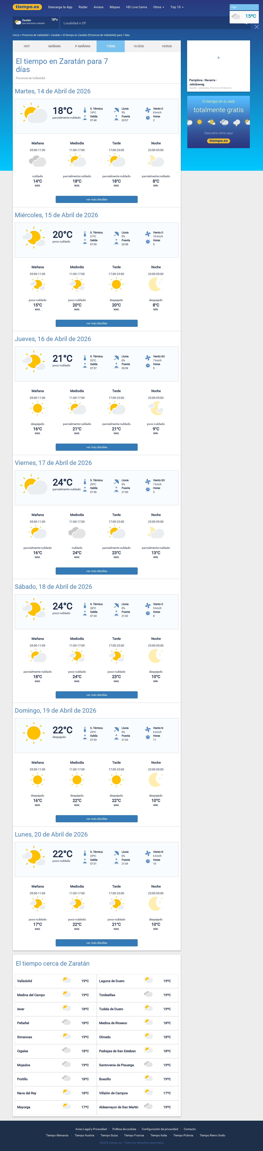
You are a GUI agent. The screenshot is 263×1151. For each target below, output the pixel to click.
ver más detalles (96, 199)
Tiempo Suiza (109, 1135)
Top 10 (177, 7)
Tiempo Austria (84, 1135)
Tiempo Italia (158, 1135)
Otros (158, 7)
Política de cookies (124, 1129)
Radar (83, 7)
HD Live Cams (136, 7)
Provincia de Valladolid (35, 35)
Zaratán (55, 35)
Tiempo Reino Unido (212, 1135)
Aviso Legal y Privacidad (91, 1129)
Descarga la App (60, 7)
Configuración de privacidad (160, 1129)
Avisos (98, 7)
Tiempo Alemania (57, 1135)
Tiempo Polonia (183, 1135)
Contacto (190, 1129)
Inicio (16, 35)
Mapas (115, 7)
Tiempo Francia (134, 1135)
